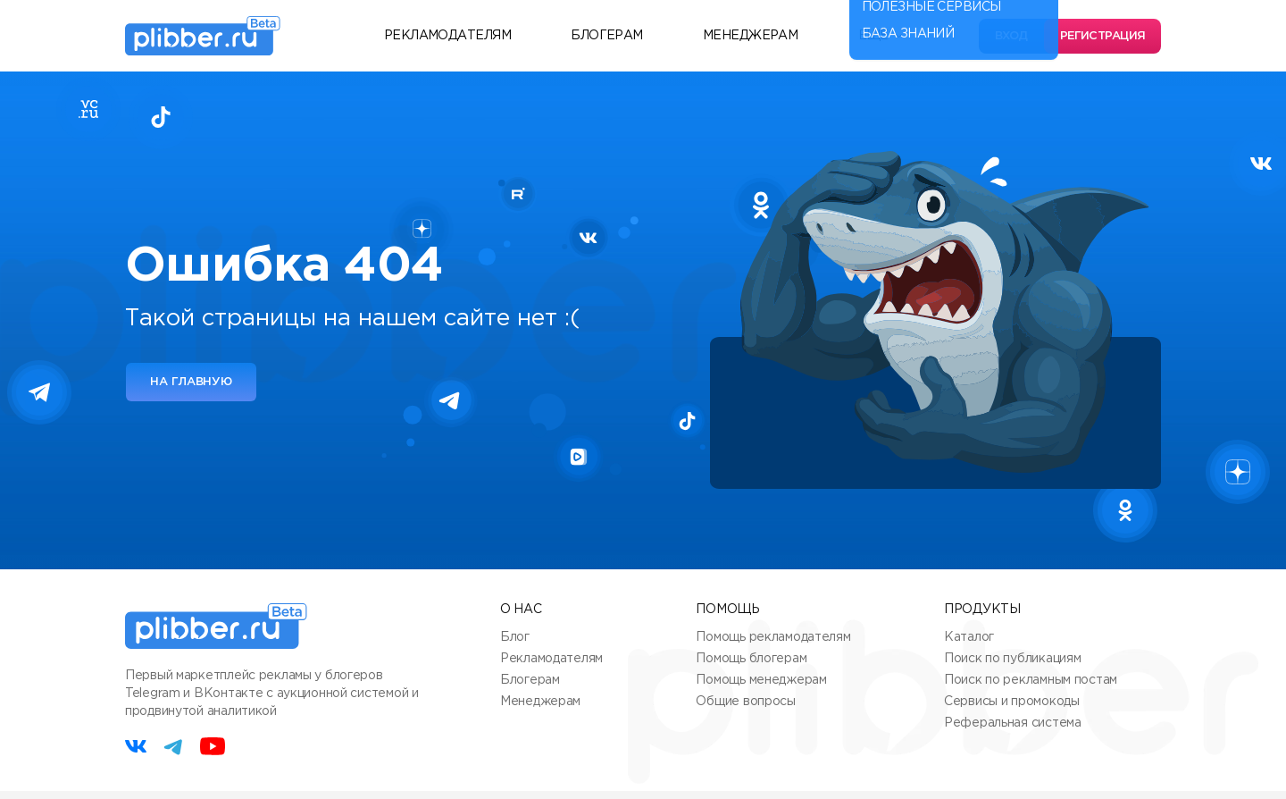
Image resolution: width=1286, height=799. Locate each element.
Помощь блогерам (751, 658)
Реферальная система (1012, 723)
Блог (515, 637)
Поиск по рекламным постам (1030, 680)
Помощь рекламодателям (773, 637)
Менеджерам (750, 35)
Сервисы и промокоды (1012, 701)
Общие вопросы (745, 701)
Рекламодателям (447, 35)
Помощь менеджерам (761, 680)
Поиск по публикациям (1012, 658)
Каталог (969, 637)
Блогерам (607, 35)
